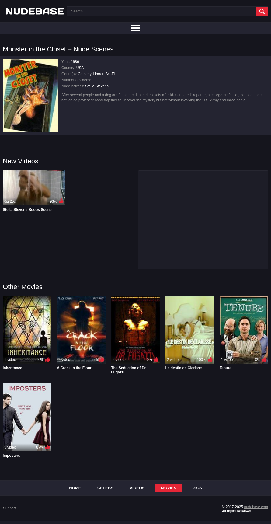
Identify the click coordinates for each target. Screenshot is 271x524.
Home (75, 488)
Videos (137, 488)
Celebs (105, 488)
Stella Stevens (97, 86)
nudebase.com (256, 507)
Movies (168, 488)
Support (9, 508)
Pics (197, 488)
